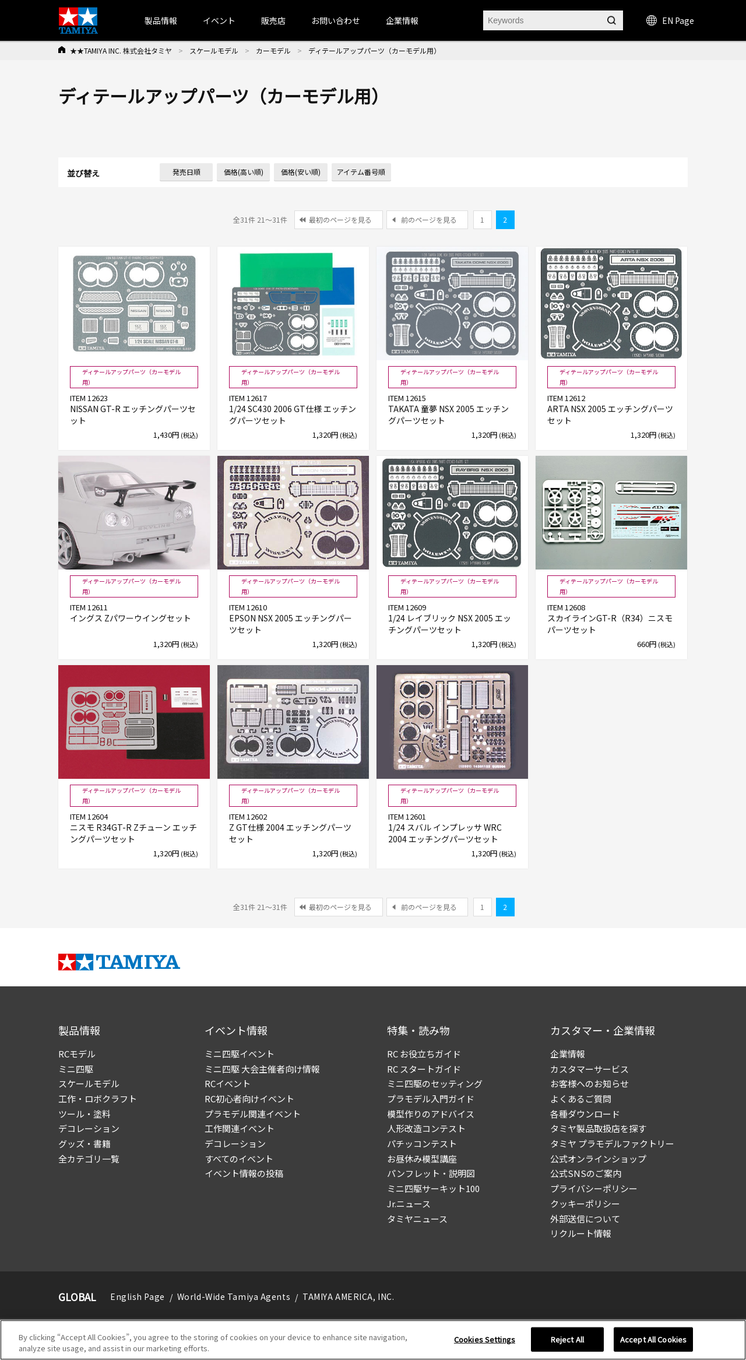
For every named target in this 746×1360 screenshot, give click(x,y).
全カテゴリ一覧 (88, 1158)
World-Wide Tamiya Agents (233, 1296)
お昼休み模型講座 (422, 1158)
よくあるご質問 (580, 1098)
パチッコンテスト (422, 1143)
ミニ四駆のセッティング (435, 1083)
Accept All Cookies (653, 1343)
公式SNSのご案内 (585, 1173)
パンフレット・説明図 (431, 1173)
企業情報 (567, 1054)
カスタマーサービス (589, 1069)
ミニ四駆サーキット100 (433, 1188)
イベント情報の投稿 (244, 1173)
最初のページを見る (340, 219)
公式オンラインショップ (598, 1158)
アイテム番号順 (361, 172)
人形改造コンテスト (426, 1128)
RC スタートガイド (424, 1069)
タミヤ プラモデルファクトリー (612, 1143)
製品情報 (161, 20)
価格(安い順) (301, 172)
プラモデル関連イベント (253, 1114)
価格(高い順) (243, 172)
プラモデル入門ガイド (430, 1098)
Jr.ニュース (409, 1203)
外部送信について (585, 1219)
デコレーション (88, 1128)
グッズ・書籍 (84, 1143)
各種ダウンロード (585, 1114)
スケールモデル (213, 50)
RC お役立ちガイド (424, 1054)
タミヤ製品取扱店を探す (598, 1128)
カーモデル (273, 50)
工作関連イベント (240, 1128)
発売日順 (186, 172)
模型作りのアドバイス (430, 1114)
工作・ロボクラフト (97, 1098)
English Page (137, 1296)
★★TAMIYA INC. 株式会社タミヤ (121, 50)
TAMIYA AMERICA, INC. (348, 1296)
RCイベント (228, 1083)
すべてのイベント (239, 1158)
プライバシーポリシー (594, 1188)
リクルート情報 (580, 1233)
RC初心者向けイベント (249, 1098)
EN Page (670, 20)
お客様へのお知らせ (589, 1083)
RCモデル (77, 1054)
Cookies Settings (484, 1343)
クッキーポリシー (585, 1203)
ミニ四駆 (75, 1069)
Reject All (567, 1343)
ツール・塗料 (84, 1114)
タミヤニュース (417, 1219)
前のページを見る (429, 219)
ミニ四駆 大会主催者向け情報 (262, 1069)
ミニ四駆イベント (240, 1054)
